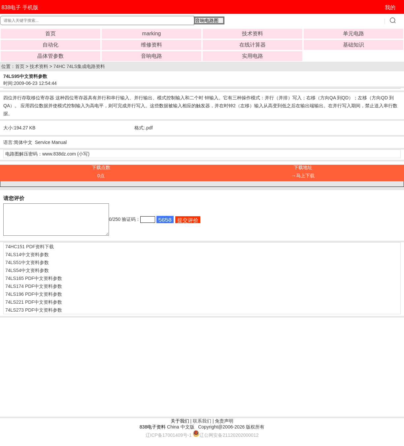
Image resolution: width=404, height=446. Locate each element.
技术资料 (252, 33)
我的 (390, 7)
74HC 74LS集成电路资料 (79, 66)
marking (151, 33)
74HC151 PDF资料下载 (29, 252)
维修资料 (151, 45)
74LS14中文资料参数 (27, 260)
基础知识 (353, 45)
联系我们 (202, 426)
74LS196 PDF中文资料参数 (33, 300)
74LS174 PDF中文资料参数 (33, 292)
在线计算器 (252, 45)
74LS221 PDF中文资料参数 (33, 308)
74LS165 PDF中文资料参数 (33, 284)
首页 (50, 33)
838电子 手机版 (19, 7)
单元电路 (353, 33)
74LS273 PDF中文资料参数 (33, 316)
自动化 (50, 45)
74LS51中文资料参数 (27, 268)
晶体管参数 (50, 56)
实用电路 (252, 56)
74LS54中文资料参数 (27, 276)
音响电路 (151, 56)
